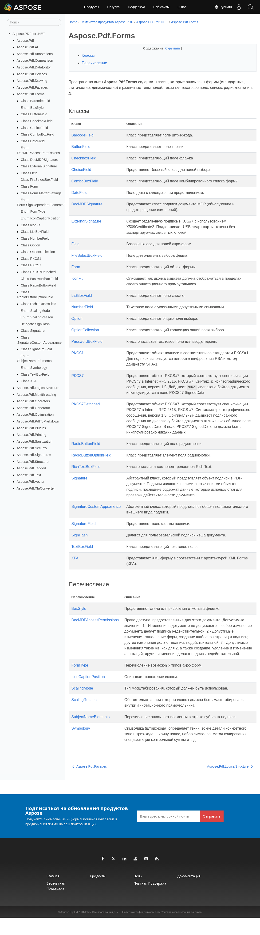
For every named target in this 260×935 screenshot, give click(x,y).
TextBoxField (82, 558)
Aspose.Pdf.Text (29, 475)
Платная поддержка (150, 900)
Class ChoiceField (34, 127)
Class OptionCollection (38, 252)
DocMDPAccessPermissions (95, 631)
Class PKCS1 (31, 258)
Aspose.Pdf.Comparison (35, 60)
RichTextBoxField (86, 478)
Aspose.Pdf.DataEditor (34, 67)
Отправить (212, 833)
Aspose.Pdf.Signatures (34, 455)
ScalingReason (84, 717)
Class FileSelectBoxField (39, 179)
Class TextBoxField (35, 374)
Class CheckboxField (36, 121)
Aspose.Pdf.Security (32, 448)
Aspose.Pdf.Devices (32, 74)
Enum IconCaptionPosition (40, 218)
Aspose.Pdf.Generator (33, 408)
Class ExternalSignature (39, 166)
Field (75, 244)
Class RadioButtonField (38, 285)
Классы (88, 55)
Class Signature (33, 330)
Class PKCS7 (31, 265)
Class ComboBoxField (37, 134)
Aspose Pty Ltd (69, 928)
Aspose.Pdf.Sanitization (34, 441)
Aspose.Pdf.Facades (32, 87)
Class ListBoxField (34, 232)
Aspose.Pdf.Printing (31, 435)
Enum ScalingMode (35, 310)
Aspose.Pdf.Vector (30, 481)
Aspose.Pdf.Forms (30, 94)
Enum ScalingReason (36, 317)
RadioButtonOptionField (91, 466)
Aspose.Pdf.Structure (33, 461)
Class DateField (33, 141)
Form (75, 267)
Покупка (113, 7)
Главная (52, 893)
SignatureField (83, 535)
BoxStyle (78, 620)
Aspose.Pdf (25, 40)
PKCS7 (77, 376)
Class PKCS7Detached (38, 272)
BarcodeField (82, 135)
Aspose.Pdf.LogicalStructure (38, 388)
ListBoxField (81, 296)
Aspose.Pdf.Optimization (35, 414)
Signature (79, 489)
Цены (138, 893)
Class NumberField (35, 238)
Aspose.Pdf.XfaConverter (36, 488)
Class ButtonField (34, 114)
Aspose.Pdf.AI (27, 47)
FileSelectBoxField (87, 255)
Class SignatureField (36, 349)
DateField (79, 193)
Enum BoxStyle (31, 107)
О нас (182, 7)
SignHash (79, 546)
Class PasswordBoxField (39, 278)
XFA (75, 569)
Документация (189, 893)
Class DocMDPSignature (39, 159)
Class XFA (28, 381)
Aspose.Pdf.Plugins (31, 428)
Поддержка (136, 7)
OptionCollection (85, 330)
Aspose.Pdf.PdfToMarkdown (38, 421)
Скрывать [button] (166, 48)
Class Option (30, 245)
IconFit (77, 278)
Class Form (29, 186)
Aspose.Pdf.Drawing (32, 81)
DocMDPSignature (87, 204)
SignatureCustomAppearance (96, 518)
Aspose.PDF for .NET (28, 34)
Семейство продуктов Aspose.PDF (106, 22)
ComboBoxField (84, 181)
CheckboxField (83, 158)
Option (77, 318)
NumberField (82, 307)
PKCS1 (77, 353)
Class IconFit (30, 225)
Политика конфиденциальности (141, 928)
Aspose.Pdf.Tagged (31, 468)
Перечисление (94, 63)
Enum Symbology (33, 367)
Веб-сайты (161, 7)
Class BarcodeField (35, 101)
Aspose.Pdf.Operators (33, 401)
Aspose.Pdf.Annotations (35, 54)
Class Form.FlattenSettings (41, 193)
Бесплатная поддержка (55, 902)
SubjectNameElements (90, 734)
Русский (223, 7)
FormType (79, 682)
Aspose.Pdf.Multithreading (36, 394)
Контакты (196, 928)
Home (73, 22)
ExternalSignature (86, 221)
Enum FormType (32, 211)
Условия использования (175, 928)
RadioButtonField (85, 455)
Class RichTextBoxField (38, 304)
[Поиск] (34, 22)
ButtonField (81, 147)
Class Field (29, 173)
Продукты (91, 7)
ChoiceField (81, 170)
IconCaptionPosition (88, 694)
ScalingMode (82, 705)
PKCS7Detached (85, 410)
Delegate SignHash (35, 324)
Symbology (80, 745)
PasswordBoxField (87, 341)
